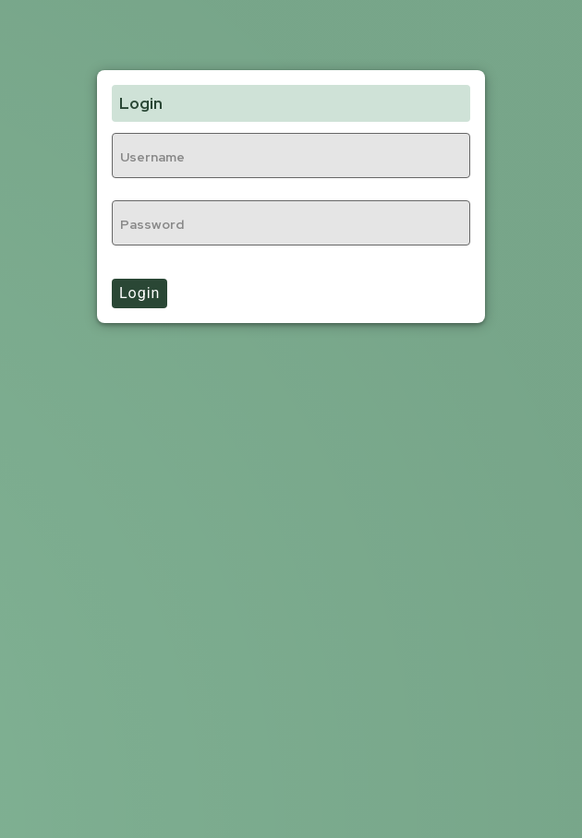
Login (139, 293)
